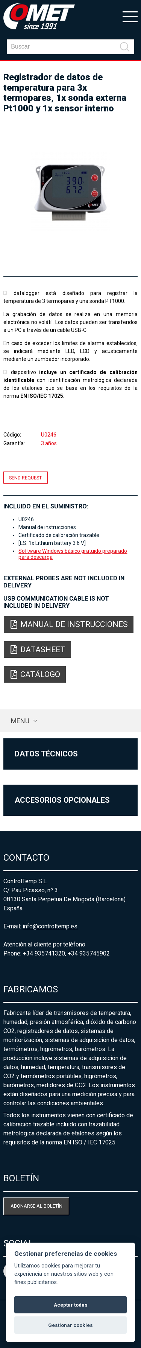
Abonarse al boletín (36, 1206)
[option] (70, 191)
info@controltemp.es (50, 926)
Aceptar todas (71, 1305)
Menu (20, 721)
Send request (25, 478)
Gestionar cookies (70, 1325)
